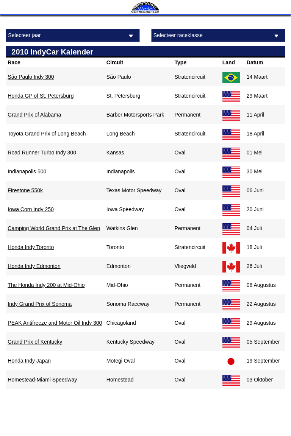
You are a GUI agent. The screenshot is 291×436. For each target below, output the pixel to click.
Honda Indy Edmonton (34, 266)
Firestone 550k (25, 190)
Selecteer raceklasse (217, 35)
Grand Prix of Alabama (34, 115)
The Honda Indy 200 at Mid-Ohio (46, 285)
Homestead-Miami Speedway (42, 380)
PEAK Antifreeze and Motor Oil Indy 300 (55, 323)
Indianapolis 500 (27, 171)
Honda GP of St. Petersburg (41, 96)
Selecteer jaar (72, 35)
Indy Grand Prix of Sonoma (40, 304)
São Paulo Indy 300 (31, 77)
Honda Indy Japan (29, 361)
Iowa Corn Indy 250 (30, 209)
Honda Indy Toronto (31, 247)
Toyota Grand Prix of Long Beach (47, 134)
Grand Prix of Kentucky (35, 342)
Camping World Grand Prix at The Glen (54, 228)
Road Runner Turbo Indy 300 (42, 152)
